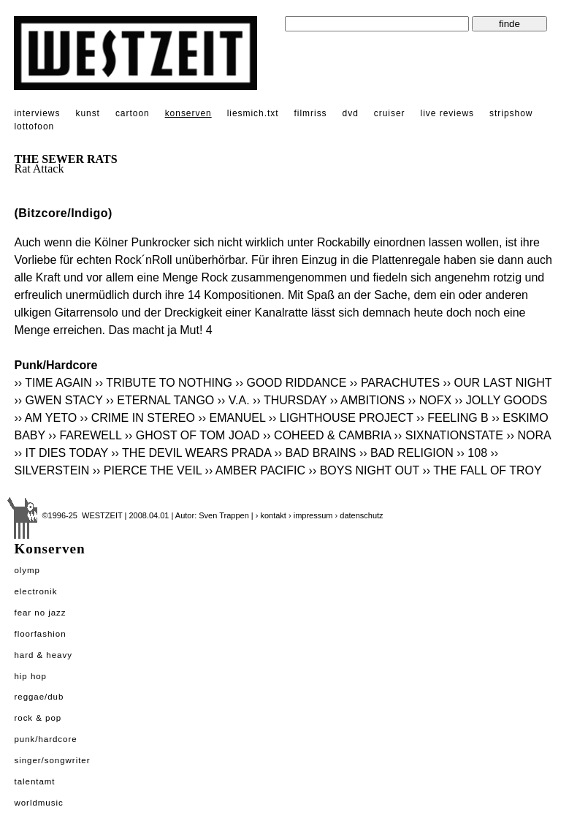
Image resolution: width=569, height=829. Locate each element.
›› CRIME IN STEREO (137, 418)
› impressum (311, 515)
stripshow (510, 113)
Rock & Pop (37, 717)
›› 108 (472, 453)
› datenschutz (359, 515)
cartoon (132, 113)
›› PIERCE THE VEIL (147, 470)
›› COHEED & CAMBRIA (327, 435)
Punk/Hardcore (45, 739)
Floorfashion (40, 633)
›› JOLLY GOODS (501, 400)
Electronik (35, 591)
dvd (351, 113)
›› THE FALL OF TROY (481, 470)
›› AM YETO (45, 418)
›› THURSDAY (289, 400)
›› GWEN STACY (58, 400)
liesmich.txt (253, 113)
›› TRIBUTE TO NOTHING (163, 382)
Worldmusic (38, 802)
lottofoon (34, 126)
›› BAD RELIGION (406, 453)
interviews (37, 113)
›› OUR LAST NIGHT (497, 382)
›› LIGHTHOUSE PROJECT (341, 418)
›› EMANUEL (231, 418)
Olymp (27, 570)
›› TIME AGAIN (52, 382)
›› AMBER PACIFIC (255, 470)
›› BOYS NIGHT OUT (364, 470)
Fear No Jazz (40, 612)
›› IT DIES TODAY (60, 453)
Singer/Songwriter (52, 760)
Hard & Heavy (43, 655)
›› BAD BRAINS (315, 453)
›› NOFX (430, 400)
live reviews (448, 113)
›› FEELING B (452, 418)
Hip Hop (30, 676)
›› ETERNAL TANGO (160, 400)
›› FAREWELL (84, 435)
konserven (188, 113)
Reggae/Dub (39, 696)
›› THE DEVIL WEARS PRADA (191, 453)
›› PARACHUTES (395, 382)
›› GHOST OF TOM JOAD (192, 435)
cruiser (389, 113)
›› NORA (528, 435)
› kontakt (271, 515)
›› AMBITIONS (367, 400)
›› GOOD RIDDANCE (290, 382)
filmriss (310, 113)
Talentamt (34, 781)
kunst (87, 113)
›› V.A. (234, 400)
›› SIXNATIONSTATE (448, 435)
